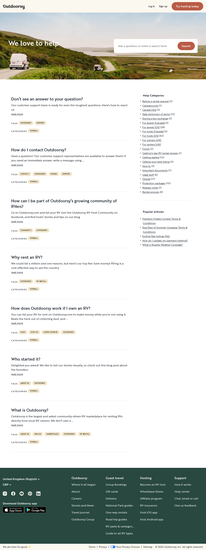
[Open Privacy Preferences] (125, 547)
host (23, 332)
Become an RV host (153, 484)
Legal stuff (148, 175)
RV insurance (148, 505)
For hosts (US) (150, 136)
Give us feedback (185, 505)
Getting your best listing (156, 161)
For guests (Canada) (153, 123)
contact (25, 174)
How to (34, 332)
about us (25, 383)
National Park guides (119, 505)
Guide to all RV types (119, 533)
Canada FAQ (149, 110)
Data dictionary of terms (156, 114)
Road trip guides (116, 519)
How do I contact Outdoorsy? (38, 150)
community (26, 230)
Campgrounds (150, 105)
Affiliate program (151, 498)
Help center (182, 491)
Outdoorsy (26, 123)
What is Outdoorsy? (29, 410)
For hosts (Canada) (153, 131)
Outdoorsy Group (83, 519)
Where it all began (84, 484)
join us (38, 434)
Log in (151, 6)
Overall (34, 131)
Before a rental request (155, 101)
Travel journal (80, 512)
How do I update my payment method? (165, 240)
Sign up (163, 6)
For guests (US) (151, 127)
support (40, 123)
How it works (182, 484)
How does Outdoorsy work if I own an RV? (51, 308)
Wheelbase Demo (151, 491)
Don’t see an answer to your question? (47, 99)
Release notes (150, 187)
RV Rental (41, 281)
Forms (145, 149)
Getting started (150, 157)
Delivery (111, 498)
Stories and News (83, 505)
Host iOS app (148, 512)
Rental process (150, 192)
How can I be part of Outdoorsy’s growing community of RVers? (64, 203)
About (76, 491)
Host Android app (151, 519)
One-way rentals (116, 512)
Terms (92, 547)
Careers (76, 498)
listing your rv (51, 332)
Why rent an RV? (27, 257)
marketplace (52, 434)
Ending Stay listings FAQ (156, 236)
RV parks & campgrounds (122, 526)
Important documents (155, 170)
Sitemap (147, 547)
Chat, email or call (186, 498)
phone (54, 174)
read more (17, 114)
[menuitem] (151, 6)
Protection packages (153, 183)
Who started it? (25, 359)
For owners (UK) (151, 140)
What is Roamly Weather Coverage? (162, 245)
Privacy (103, 547)
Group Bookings (116, 484)
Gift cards (112, 491)
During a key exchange (155, 118)
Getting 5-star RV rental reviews (160, 153)
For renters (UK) (151, 144)
